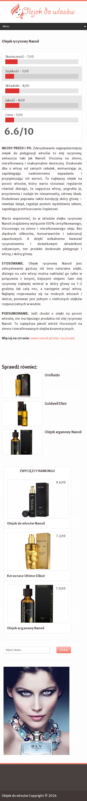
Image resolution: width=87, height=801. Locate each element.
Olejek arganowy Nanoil (25, 628)
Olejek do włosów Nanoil (26, 523)
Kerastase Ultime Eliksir (26, 576)
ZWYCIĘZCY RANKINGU (37, 471)
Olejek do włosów (15, 796)
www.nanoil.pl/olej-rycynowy (53, 338)
